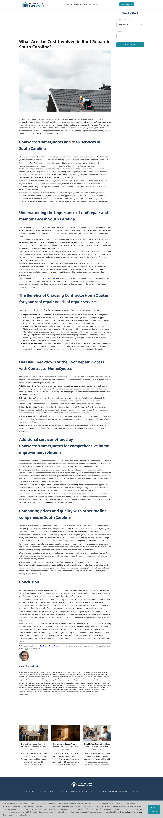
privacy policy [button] (124, 812)
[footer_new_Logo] (81, 782)
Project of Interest (124, 19)
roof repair (51, 278)
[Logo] (33, 2)
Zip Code (120, 31)
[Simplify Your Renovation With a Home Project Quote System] (97, 733)
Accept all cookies (154, 809)
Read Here (7, 815)
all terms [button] (138, 812)
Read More (23, 695)
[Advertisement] (65, 24)
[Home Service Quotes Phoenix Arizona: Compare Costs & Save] (65, 733)
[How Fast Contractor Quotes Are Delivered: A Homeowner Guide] (33, 733)
